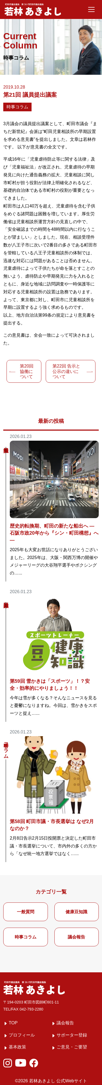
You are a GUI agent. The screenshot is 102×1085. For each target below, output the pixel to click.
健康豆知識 (76, 911)
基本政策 (17, 1047)
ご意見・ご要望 (72, 1047)
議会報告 (76, 937)
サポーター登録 (72, 1035)
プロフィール (22, 1035)
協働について (26, 371)
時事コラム (17, 107)
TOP (13, 1023)
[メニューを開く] (91, 9)
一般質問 (25, 911)
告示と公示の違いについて (66, 371)
